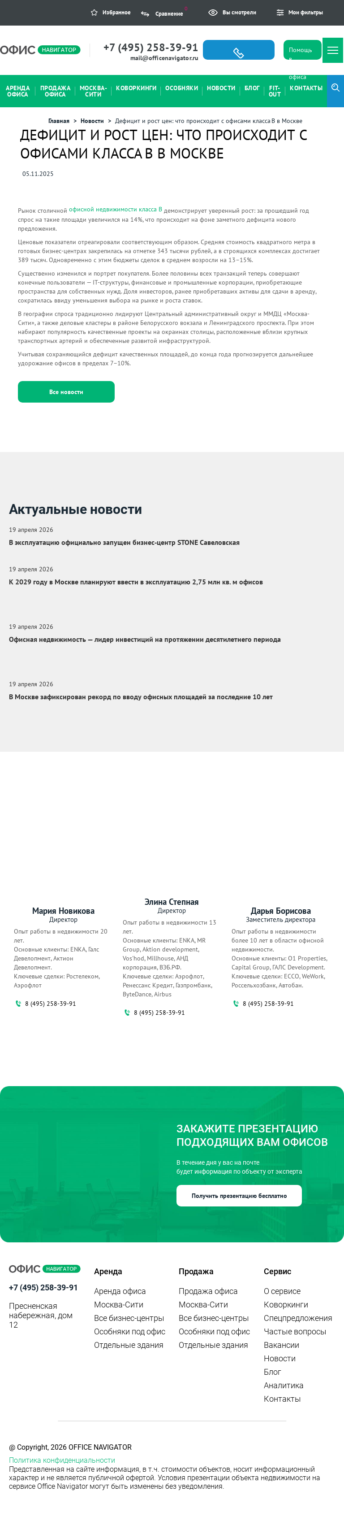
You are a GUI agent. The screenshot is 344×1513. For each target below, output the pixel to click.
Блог (272, 1372)
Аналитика (284, 1385)
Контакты (282, 1398)
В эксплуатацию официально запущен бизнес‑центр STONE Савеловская (124, 542)
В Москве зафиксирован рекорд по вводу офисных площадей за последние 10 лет (141, 696)
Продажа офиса (208, 1291)
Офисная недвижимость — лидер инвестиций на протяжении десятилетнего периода (145, 639)
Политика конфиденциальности (62, 1460)
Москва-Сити (118, 1304)
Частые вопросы (295, 1331)
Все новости (66, 392)
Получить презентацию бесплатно (239, 1196)
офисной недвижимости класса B (115, 209)
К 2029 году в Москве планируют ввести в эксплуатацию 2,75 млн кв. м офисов (136, 581)
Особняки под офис (129, 1331)
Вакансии (281, 1345)
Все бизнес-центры (129, 1318)
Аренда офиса (120, 1291)
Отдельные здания (128, 1345)
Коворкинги (286, 1304)
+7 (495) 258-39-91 (150, 47)
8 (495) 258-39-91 (45, 1003)
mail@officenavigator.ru (164, 58)
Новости (280, 1358)
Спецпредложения (298, 1318)
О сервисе (282, 1291)
